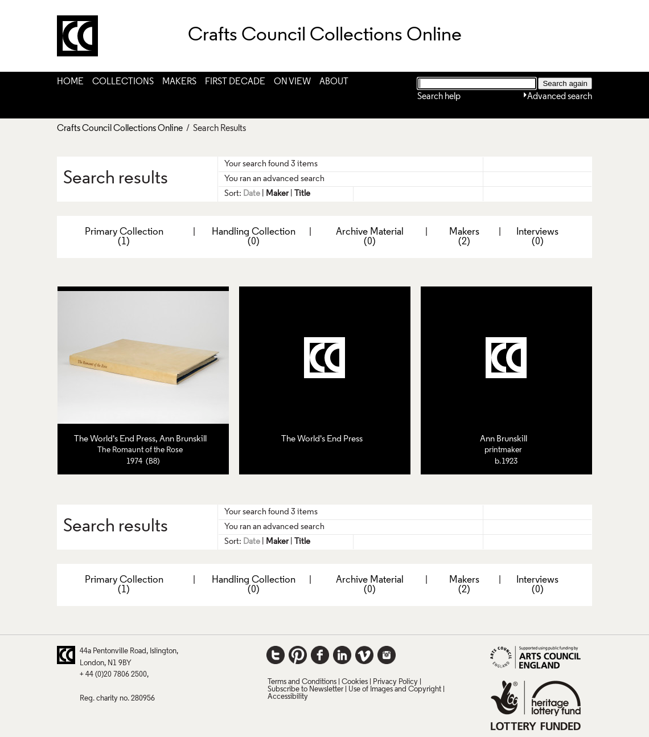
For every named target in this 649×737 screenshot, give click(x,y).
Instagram (386, 655)
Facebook (320, 655)
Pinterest (298, 655)
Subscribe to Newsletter (305, 689)
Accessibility (288, 697)
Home (70, 82)
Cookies (355, 682)
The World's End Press (114, 439)
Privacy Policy (395, 682)
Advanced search (559, 96)
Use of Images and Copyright (394, 689)
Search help (439, 96)
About (333, 82)
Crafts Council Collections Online (120, 128)
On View (292, 82)
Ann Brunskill (183, 439)
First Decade (235, 82)
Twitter (275, 655)
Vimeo (364, 655)
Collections (123, 82)
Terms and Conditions (302, 682)
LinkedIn (342, 655)
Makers (179, 82)
